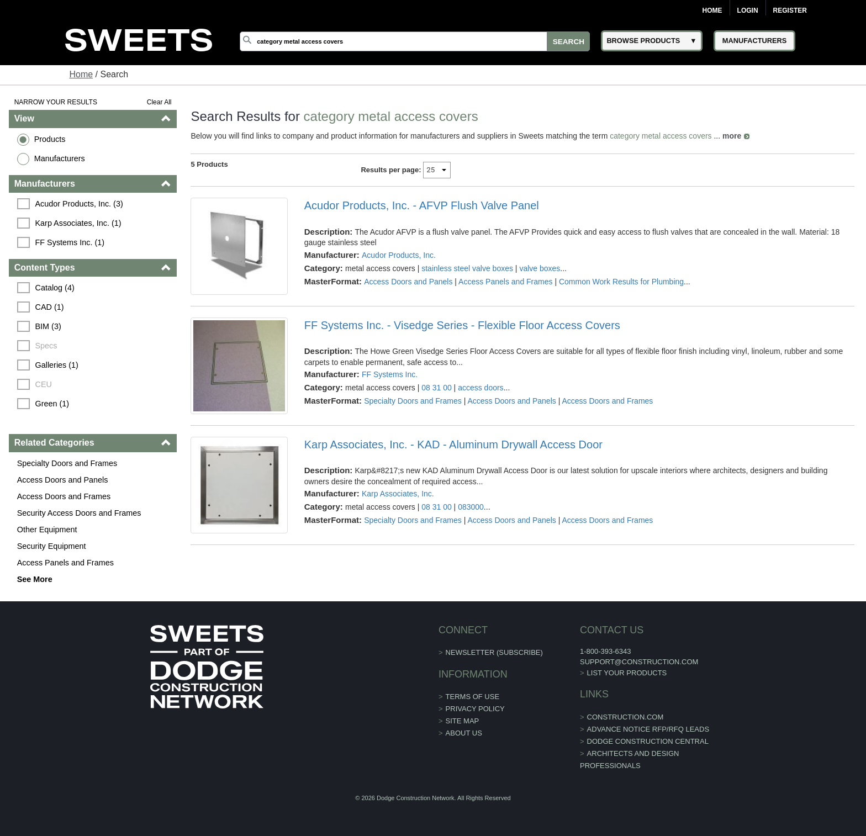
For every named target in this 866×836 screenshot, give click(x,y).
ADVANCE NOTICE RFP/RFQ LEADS (648, 729)
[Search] (415, 41)
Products (50, 139)
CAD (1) (49, 307)
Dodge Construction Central (648, 741)
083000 (471, 506)
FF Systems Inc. (390, 374)
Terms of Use (473, 696)
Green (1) (52, 403)
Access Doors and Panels (62, 479)
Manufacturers (59, 158)
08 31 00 (436, 387)
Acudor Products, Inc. (399, 255)
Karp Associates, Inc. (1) (78, 223)
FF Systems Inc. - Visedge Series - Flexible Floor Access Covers (462, 325)
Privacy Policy (475, 709)
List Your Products (627, 673)
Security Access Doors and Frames (79, 513)
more (731, 135)
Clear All (159, 102)
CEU (43, 384)
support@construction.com (639, 662)
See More (34, 579)
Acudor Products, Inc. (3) (79, 203)
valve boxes (539, 268)
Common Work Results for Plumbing (621, 281)
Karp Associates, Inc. (398, 493)
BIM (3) (48, 326)
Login (747, 10)
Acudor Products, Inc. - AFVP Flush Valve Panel (421, 205)
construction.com (625, 717)
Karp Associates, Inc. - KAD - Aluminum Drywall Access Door (453, 444)
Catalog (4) (55, 287)
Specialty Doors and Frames (67, 463)
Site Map (462, 721)
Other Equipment (47, 529)
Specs (46, 345)
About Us (464, 733)
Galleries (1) (56, 365)
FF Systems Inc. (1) (70, 242)
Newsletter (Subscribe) (494, 652)
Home (712, 10)
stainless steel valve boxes (467, 268)
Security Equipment (51, 546)
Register (790, 10)
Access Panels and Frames (65, 562)
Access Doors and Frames (64, 496)
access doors (480, 387)
